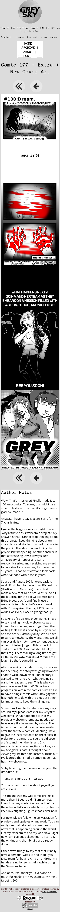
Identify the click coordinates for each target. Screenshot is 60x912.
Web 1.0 (29, 909)
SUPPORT (24, 56)
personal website (21, 855)
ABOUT (28, 52)
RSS (39, 56)
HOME (28, 43)
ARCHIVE (28, 48)
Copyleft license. (49, 891)
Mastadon (47, 817)
